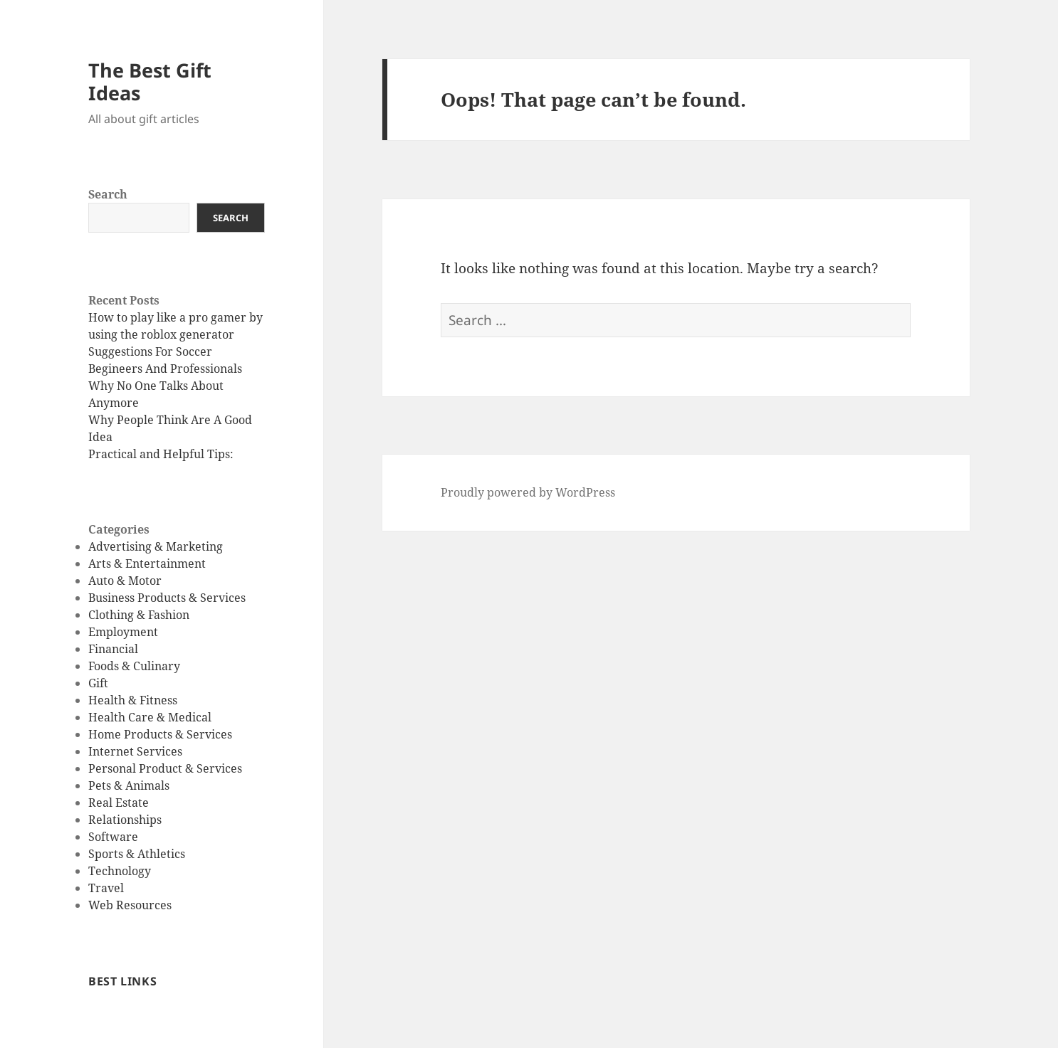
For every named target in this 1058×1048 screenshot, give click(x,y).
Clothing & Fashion (138, 615)
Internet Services (135, 751)
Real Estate (118, 802)
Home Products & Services (160, 734)
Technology (119, 871)
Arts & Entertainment (147, 563)
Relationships (125, 819)
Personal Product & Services (165, 768)
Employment (123, 632)
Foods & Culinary (134, 666)
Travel (106, 888)
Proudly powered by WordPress (528, 492)
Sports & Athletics (136, 854)
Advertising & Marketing (155, 546)
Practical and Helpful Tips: (161, 454)
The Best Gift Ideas (149, 81)
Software (113, 837)
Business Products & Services (167, 597)
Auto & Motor (125, 580)
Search (107, 194)
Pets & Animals (128, 785)
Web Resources (130, 905)
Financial (113, 649)
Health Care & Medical (149, 717)
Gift (98, 683)
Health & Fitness (132, 700)
